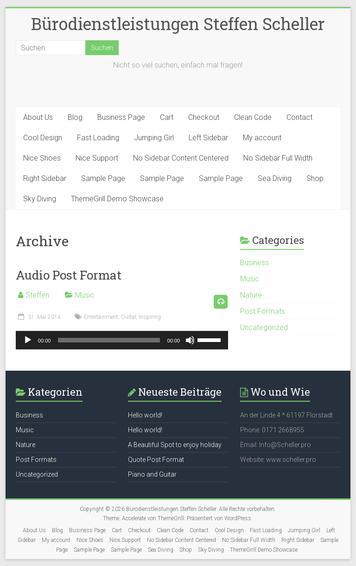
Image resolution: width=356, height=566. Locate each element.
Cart (166, 117)
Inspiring (150, 317)
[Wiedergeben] (27, 340)
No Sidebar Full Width (277, 158)
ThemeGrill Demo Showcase (117, 198)
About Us (38, 117)
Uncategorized (264, 327)
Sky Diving (39, 198)
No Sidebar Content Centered (181, 158)
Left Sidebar (208, 137)
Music (84, 295)
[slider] (108, 340)
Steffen (37, 295)
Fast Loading (98, 137)
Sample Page (103, 178)
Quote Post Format (156, 459)
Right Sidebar (44, 178)
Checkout (203, 117)
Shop (315, 178)
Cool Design (42, 137)
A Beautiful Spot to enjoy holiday (175, 444)
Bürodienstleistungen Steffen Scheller (178, 23)
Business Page (121, 117)
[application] (122, 340)
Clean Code (253, 117)
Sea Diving (275, 178)
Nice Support (97, 158)
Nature (251, 295)
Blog (75, 117)
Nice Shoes (42, 158)
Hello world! (145, 415)
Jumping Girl (154, 137)
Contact (299, 117)
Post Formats (262, 311)
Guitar (128, 317)
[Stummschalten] (190, 340)
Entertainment (101, 317)
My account (262, 137)
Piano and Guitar (152, 474)
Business (254, 262)
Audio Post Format (68, 275)
